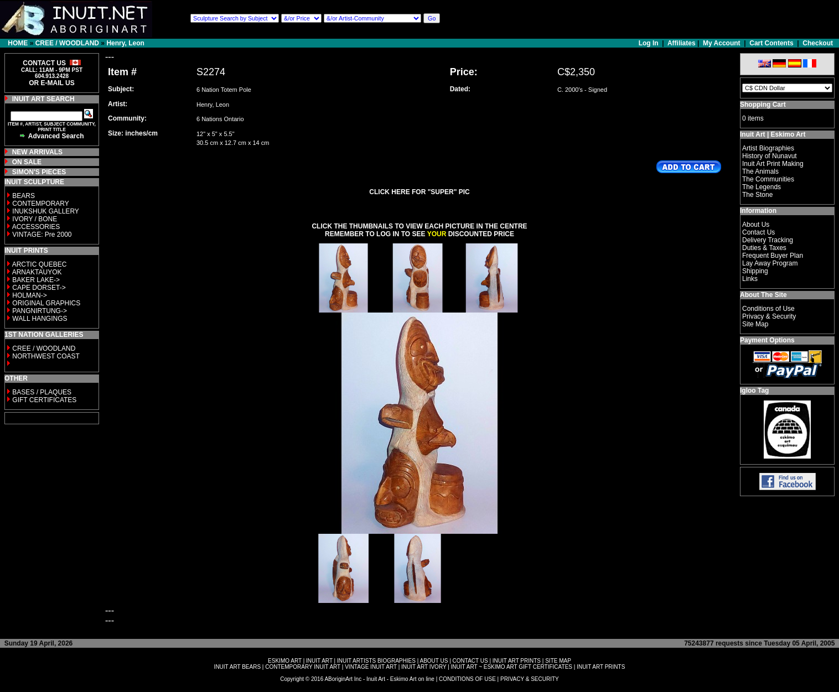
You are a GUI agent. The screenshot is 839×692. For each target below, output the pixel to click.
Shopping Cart (763, 104)
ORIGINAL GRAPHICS (46, 303)
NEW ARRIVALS (37, 152)
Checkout (817, 43)
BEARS (23, 196)
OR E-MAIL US (51, 83)
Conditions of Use (768, 309)
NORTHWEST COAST (45, 356)
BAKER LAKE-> (36, 280)
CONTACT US (470, 661)
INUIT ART (319, 661)
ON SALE (27, 162)
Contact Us (758, 232)
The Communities (768, 179)
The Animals (760, 171)
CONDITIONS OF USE (467, 679)
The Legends (761, 187)
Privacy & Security (769, 316)
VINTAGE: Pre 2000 (41, 234)
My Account (721, 43)
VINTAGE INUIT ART (371, 667)
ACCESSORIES (36, 227)
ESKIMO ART (285, 661)
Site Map (755, 324)
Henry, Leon (125, 43)
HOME (18, 43)
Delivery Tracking (767, 240)
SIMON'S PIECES (39, 172)
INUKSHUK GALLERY (45, 211)
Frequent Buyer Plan (772, 255)
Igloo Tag (754, 390)
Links (750, 279)
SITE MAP (558, 661)
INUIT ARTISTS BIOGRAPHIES (376, 661)
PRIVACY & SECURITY (529, 679)
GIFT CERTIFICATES (44, 400)
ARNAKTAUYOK (37, 272)
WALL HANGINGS (39, 318)
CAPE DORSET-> (38, 288)
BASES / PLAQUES (41, 392)
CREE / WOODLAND (67, 43)
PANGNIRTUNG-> (39, 311)
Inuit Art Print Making (773, 164)
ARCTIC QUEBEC (39, 264)
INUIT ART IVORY (423, 667)
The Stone (757, 195)
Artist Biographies (768, 148)
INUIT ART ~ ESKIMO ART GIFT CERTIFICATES (511, 667)
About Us (755, 224)
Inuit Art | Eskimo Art (772, 134)
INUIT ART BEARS (237, 667)
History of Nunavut (769, 156)
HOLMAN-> (29, 295)
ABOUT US (433, 661)
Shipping (755, 271)
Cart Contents (771, 43)
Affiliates (681, 43)
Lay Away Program (770, 263)
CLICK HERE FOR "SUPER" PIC (419, 192)
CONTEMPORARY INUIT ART (302, 667)
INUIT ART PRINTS (517, 661)
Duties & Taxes (764, 248)
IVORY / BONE (34, 219)
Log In (649, 43)
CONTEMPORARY (40, 203)
